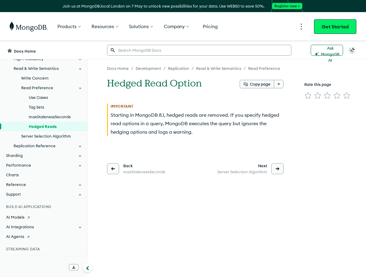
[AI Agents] (43, 236)
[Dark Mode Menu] (352, 50)
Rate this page (317, 84)
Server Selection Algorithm (46, 136)
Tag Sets (36, 107)
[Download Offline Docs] (74, 267)
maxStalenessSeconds (50, 116)
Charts (12, 174)
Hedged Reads (43, 126)
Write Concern (35, 78)
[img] (308, 95)
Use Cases (38, 97)
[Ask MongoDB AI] (327, 50)
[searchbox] (199, 50)
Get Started (335, 27)
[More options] (278, 84)
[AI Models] (43, 217)
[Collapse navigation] (87, 267)
